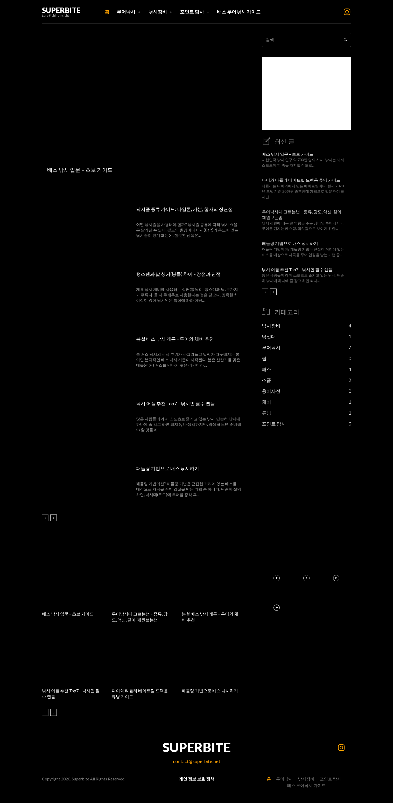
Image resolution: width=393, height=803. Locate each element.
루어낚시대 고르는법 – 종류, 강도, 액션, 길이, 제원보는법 (140, 616)
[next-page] (53, 517)
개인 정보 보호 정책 (196, 778)
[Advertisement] (306, 93)
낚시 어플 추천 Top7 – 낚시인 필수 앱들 (181, 403)
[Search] (345, 40)
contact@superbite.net (196, 761)
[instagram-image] (277, 578)
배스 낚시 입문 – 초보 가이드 (287, 154)
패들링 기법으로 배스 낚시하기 (171, 468)
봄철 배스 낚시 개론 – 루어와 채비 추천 (180, 338)
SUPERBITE (197, 747)
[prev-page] (45, 517)
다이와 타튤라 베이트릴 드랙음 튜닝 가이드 (301, 179)
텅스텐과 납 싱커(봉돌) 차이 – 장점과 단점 (183, 274)
